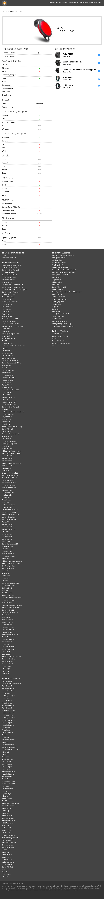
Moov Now (5, 813)
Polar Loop (5, 825)
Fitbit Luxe (5, 698)
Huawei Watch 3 (7, 380)
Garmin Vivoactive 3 (8, 517)
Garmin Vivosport (8, 745)
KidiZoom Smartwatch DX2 (61, 343)
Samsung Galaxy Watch (10, 475)
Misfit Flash (6, 852)
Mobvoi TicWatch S (8, 529)
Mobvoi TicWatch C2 (8, 466)
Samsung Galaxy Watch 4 (10, 334)
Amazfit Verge (6, 446)
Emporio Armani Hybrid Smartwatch (64, 270)
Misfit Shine (6, 850)
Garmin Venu (6, 431)
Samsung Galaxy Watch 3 (10, 407)
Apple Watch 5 (7, 436)
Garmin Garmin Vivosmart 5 (11, 683)
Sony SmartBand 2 (8, 818)
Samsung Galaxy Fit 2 (9, 696)
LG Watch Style (7, 549)
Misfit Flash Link (7, 823)
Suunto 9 (5, 348)
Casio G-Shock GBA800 (9, 478)
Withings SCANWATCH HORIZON (63, 255)
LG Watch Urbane (8, 630)
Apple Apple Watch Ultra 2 (11, 267)
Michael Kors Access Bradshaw (12, 561)
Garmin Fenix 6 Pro (8, 358)
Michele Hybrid (57, 282)
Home (4, 255)
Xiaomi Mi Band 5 (8, 705)
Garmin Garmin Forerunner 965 (12, 285)
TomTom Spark (7, 603)
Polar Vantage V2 (7, 356)
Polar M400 (6, 617)
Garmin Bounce (57, 334)
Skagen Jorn (56, 309)
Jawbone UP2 (6, 830)
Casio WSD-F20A (7, 490)
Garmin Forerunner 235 (10, 510)
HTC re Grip (6, 833)
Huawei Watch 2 (7, 546)
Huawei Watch (7, 632)
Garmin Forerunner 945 (10, 360)
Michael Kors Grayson (9, 505)
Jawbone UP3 (6, 857)
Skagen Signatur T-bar (59, 299)
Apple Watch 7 (7, 331)
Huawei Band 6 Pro (8, 691)
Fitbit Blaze (5, 590)
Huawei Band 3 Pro (8, 710)
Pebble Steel (6, 644)
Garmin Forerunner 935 (10, 544)
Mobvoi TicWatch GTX (9, 402)
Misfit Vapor (6, 559)
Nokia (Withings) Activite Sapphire (63, 326)
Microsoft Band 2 (7, 816)
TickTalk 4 (55, 338)
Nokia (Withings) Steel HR (60, 314)
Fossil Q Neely (56, 304)
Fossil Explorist (7, 495)
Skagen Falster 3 (7, 417)
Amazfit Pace (6, 500)
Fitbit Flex (5, 877)
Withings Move (57, 277)
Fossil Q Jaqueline (58, 302)
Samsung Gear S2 (8, 610)
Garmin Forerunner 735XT (10, 583)
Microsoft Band (7, 855)
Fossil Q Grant (56, 319)
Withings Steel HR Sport (60, 275)
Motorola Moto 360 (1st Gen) (11, 656)
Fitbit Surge (6, 669)
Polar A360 (5, 786)
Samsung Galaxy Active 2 (10, 434)
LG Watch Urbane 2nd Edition (12, 598)
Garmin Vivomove (58, 316)
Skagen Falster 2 (7, 449)
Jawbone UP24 (7, 860)
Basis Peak (5, 671)
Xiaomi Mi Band (7, 776)
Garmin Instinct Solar (9, 404)
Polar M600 (6, 576)
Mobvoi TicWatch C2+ (9, 397)
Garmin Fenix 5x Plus (9, 483)
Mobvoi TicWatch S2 (8, 456)
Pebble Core (6, 779)
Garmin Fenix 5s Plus (9, 485)
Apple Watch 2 (7, 573)
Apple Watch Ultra (8, 297)
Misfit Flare (5, 742)
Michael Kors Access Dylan (11, 563)
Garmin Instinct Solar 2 (9, 277)
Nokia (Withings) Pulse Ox (10, 838)
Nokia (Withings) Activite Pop (61, 324)
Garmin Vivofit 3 (7, 789)
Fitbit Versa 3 (6, 392)
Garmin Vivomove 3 (8, 414)
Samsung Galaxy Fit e (9, 718)
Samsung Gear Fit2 (8, 784)
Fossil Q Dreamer (8, 801)
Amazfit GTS (6, 422)
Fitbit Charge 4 (7, 708)
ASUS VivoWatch (7, 620)
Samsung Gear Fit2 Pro (9, 747)
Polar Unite (5, 400)
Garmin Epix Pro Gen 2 (9, 275)
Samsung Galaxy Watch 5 (10, 302)
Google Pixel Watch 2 (9, 272)
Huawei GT (5, 409)
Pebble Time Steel (8, 627)
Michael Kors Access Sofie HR (11, 451)
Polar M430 (6, 541)
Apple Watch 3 (7, 522)
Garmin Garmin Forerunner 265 (12, 287)
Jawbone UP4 (6, 828)
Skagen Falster (7, 507)
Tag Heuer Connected (59, 262)
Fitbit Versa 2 (6, 439)
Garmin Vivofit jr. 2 (58, 341)
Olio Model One (7, 625)
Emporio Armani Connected (11, 453)
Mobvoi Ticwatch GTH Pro (10, 324)
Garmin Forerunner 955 (10, 321)
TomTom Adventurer (9, 566)
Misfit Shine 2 (6, 808)
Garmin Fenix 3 (7, 642)
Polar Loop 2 (6, 811)
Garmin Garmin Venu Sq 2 (10, 292)
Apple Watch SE (7, 385)
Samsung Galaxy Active (9, 444)
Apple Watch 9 (7, 282)
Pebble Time (6, 637)
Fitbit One (5, 872)
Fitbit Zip (5, 869)
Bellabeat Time (57, 260)
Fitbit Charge (6, 874)
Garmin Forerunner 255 (10, 319)
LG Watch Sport (7, 551)
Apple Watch (6, 674)
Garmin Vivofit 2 (7, 867)
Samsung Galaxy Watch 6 (10, 270)
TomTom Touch (7, 764)
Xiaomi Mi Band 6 (8, 688)
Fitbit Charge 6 (7, 681)
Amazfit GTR (6, 424)
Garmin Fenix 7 (7, 299)
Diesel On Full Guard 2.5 (10, 473)
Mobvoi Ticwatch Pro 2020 (11, 390)
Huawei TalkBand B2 (9, 835)
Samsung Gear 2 (7, 661)
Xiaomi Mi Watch (7, 375)
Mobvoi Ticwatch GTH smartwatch (13, 346)
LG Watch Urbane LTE (9, 639)
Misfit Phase (56, 311)
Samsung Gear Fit (8, 847)
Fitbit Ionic (5, 532)
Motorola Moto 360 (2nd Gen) (12, 605)
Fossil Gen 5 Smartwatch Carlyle (12, 426)
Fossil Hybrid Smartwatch (60, 267)
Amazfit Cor (6, 727)
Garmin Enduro (7, 351)
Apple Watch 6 (7, 387)
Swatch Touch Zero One (10, 634)
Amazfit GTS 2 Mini (8, 378)
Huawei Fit (5, 571)
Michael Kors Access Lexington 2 (13, 412)
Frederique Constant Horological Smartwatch (67, 292)
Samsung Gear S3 (8, 568)
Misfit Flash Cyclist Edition (10, 803)
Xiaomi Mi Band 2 (8, 774)
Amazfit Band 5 (7, 703)
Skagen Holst (56, 280)
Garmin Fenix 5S (7, 537)
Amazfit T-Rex (6, 419)
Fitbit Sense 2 (6, 309)
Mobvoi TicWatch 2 (8, 524)
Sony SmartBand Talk (9, 842)
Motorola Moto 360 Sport (10, 608)
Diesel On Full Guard (9, 512)
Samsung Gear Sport (9, 519)
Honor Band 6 (6, 693)
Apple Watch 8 (7, 312)
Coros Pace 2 (6, 368)
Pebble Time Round (8, 600)
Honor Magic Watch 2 (9, 338)
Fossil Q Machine (57, 289)
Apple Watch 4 (7, 471)
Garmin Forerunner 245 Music (12, 363)
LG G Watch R (6, 654)
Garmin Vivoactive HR (9, 585)
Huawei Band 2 (7, 737)
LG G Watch (6, 652)
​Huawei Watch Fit (8, 343)
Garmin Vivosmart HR (9, 806)
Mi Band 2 (5, 752)
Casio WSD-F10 (7, 588)
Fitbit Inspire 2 (7, 701)
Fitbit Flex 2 (6, 769)
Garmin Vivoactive (8, 649)
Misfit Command (57, 294)
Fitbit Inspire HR (7, 715)
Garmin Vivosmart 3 (8, 740)
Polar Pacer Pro (7, 316)
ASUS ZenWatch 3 (8, 554)
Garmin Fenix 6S (7, 353)
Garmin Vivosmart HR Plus (11, 749)
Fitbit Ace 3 (55, 346)
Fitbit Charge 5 (7, 686)
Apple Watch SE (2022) (9, 294)
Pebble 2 (5, 581)
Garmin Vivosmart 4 (8, 720)
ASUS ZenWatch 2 (8, 595)
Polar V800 (5, 615)
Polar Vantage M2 (8, 370)
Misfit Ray (5, 796)
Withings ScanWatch (59, 258)
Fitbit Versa (5, 502)
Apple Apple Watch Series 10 (11, 265)
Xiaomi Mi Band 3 (8, 725)
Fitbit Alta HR (6, 762)
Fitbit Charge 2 (7, 767)
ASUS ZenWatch (7, 622)
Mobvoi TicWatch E (8, 527)
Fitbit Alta (5, 791)
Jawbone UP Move (8, 862)
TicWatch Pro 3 (7, 373)
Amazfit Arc (6, 730)
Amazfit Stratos (7, 497)
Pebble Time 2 (6, 578)
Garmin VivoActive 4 (8, 429)
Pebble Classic (6, 666)
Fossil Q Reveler (7, 798)
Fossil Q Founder (7, 593)
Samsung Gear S (7, 664)
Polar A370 (5, 757)
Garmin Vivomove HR (59, 287)
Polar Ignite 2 (6, 365)
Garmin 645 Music (8, 493)
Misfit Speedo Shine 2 (9, 772)
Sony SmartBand (7, 845)
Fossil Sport (6, 341)
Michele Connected (58, 297)
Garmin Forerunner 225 (10, 612)
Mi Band (5, 754)
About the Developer (9, 258)
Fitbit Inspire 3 (7, 304)
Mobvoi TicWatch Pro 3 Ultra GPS (13, 326)
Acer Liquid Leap (7, 759)
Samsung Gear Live (8, 659)
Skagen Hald (56, 307)
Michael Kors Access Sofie (10, 515)
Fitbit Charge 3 (7, 723)
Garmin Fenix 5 (7, 539)
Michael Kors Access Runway (11, 463)
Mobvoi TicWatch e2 (8, 458)
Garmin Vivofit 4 (7, 732)
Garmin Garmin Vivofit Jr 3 (60, 336)
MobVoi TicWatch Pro (9, 488)
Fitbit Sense (6, 395)
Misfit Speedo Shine (8, 820)
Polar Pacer (6, 314)
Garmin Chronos (7, 480)
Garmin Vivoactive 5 (8, 280)
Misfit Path (55, 284)
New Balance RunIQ (8, 556)
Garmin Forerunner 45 (9, 441)
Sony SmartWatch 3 (8, 647)
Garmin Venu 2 (7, 382)
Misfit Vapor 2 (6, 468)
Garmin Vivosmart (8, 864)
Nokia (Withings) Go (8, 781)
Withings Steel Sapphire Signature (63, 272)
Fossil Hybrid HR (57, 265)
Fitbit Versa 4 (6, 307)
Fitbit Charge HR (7, 840)
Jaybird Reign (6, 794)
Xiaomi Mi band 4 (8, 713)
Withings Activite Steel (59, 321)
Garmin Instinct (7, 461)
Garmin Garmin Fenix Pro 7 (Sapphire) (14, 289)
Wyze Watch (6, 336)
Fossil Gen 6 (6, 329)
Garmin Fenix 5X (7, 534)
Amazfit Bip (6, 735)
